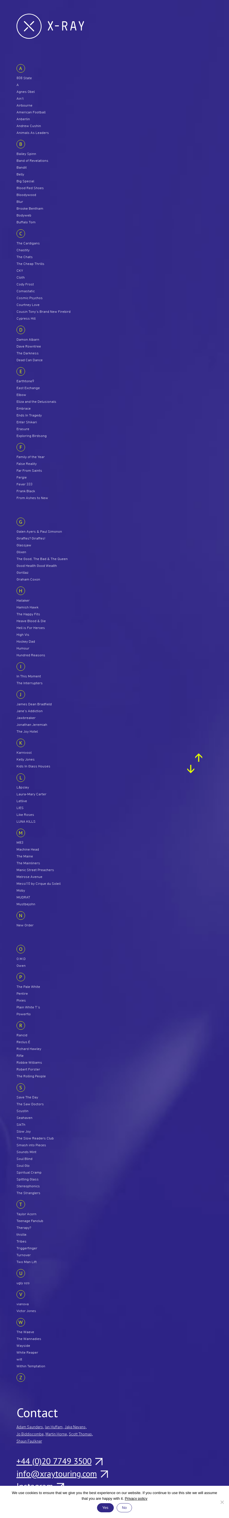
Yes (105, 1507)
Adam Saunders (29, 1427)
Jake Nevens (75, 1427)
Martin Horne (56, 1434)
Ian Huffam (54, 1427)
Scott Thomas (80, 1434)
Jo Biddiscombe (30, 1434)
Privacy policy (136, 1498)
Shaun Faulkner (29, 1441)
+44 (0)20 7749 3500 (59, 1461)
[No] (222, 1502)
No (124, 1507)
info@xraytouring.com (62, 1473)
